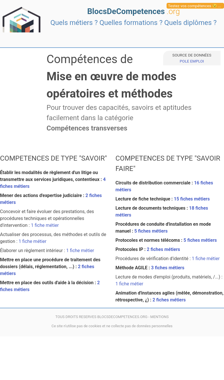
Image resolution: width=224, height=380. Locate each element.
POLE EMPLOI (192, 61)
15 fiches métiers (192, 199)
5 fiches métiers (151, 231)
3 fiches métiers (167, 267)
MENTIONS (159, 317)
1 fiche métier (45, 225)
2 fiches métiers (163, 249)
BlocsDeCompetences (133, 11)
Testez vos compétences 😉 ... (194, 5)
